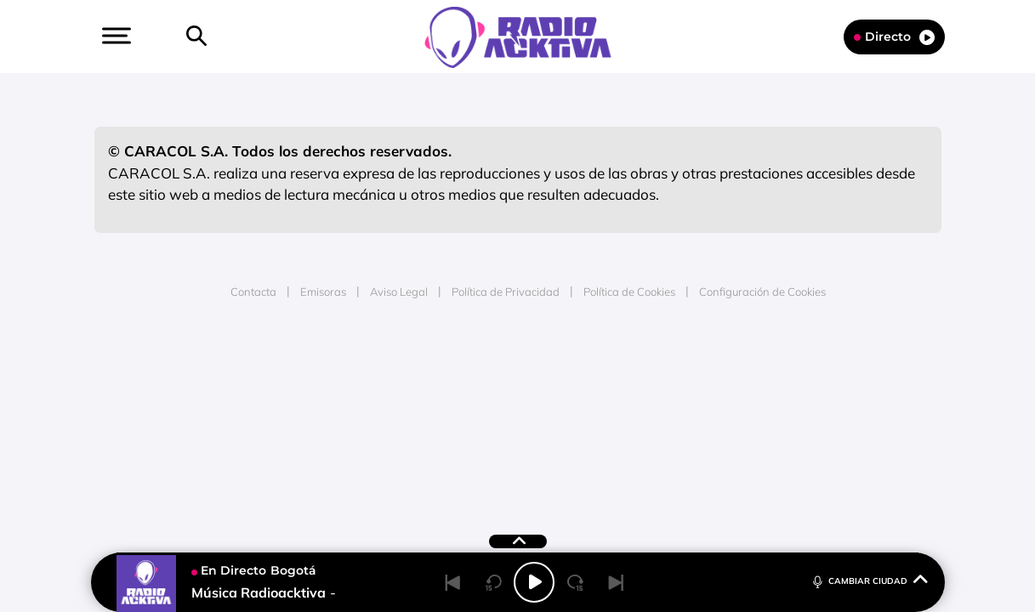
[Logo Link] (518, 35)
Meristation (780, 418)
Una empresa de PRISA (172, 381)
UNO (440, 393)
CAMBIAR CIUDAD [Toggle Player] (869, 580)
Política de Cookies (629, 291)
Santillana (483, 367)
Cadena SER (647, 367)
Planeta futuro (743, 393)
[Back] (452, 582)
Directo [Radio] (894, 37)
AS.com (701, 367)
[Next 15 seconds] (574, 582)
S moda (624, 418)
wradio (488, 393)
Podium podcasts (480, 418)
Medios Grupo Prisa (171, 422)
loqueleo (699, 418)
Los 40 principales (404, 367)
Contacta (253, 291)
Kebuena (804, 393)
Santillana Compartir (574, 367)
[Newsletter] (224, 36)
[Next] (615, 582)
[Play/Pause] (534, 582)
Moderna (396, 418)
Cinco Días (553, 393)
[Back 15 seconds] (493, 582)
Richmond (312, 418)
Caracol (820, 367)
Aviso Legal (399, 291)
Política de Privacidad (506, 291)
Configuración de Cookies (762, 291)
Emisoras (323, 291)
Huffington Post (345, 393)
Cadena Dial (618, 393)
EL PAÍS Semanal (681, 393)
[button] (115, 35)
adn (757, 367)
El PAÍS (322, 367)
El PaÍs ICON (553, 418)
